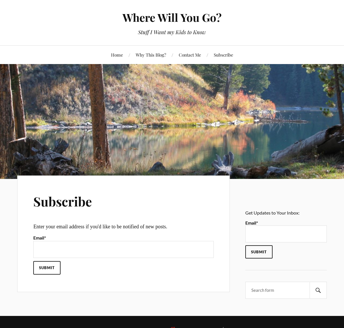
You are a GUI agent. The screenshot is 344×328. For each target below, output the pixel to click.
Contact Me (190, 55)
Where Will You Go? (172, 17)
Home (117, 55)
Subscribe (223, 55)
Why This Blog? (151, 55)
